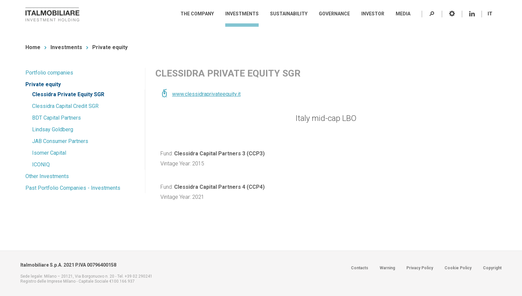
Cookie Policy (458, 268)
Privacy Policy (419, 268)
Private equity (110, 47)
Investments (66, 47)
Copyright (492, 268)
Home (32, 47)
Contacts (359, 268)
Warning (387, 268)
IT (490, 13)
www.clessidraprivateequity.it (206, 94)
